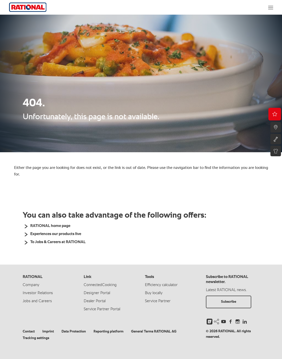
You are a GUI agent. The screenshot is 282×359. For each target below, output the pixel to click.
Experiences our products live (55, 234)
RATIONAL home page (50, 226)
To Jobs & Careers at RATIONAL (58, 242)
